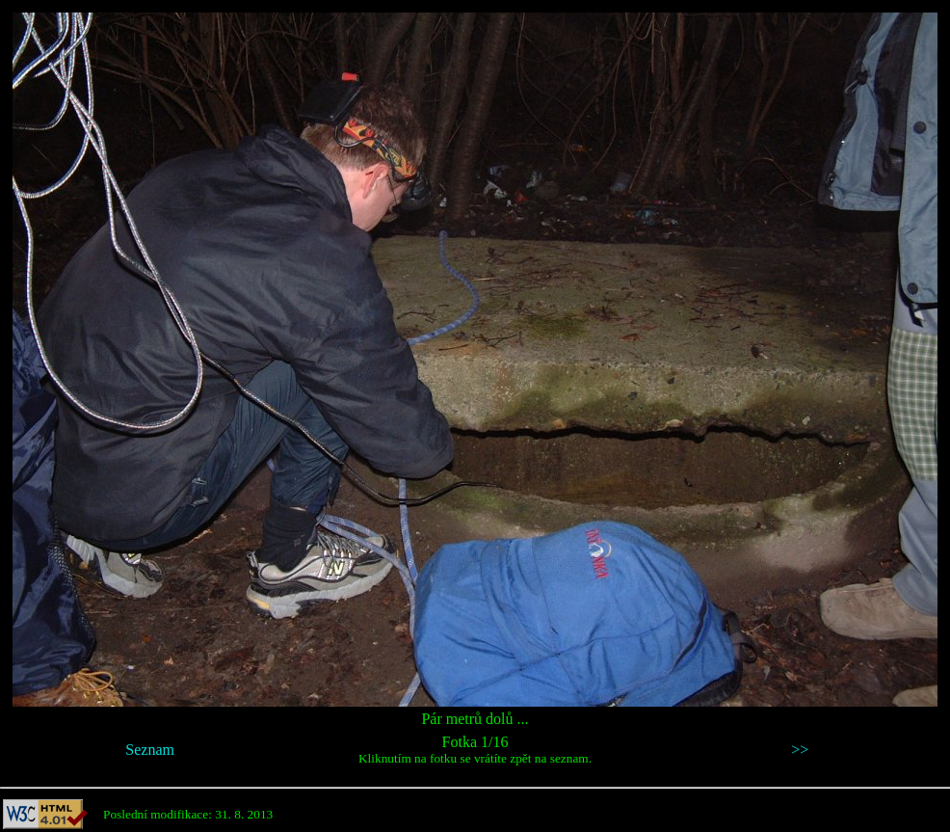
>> (799, 749)
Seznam (149, 749)
